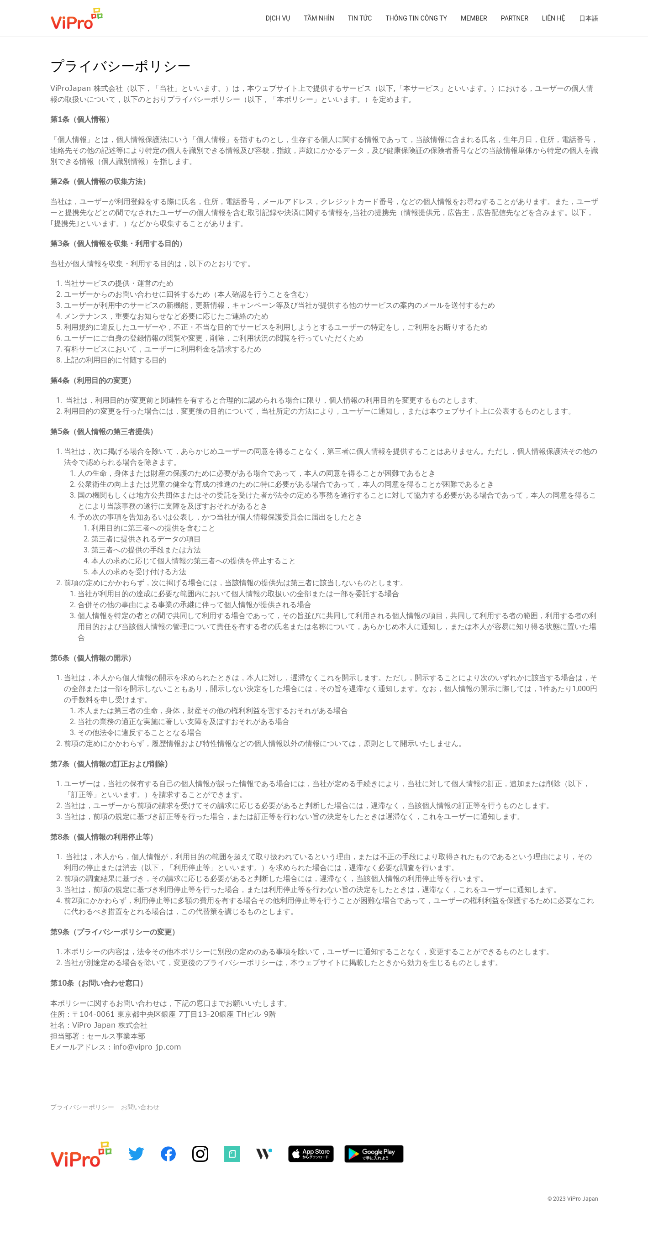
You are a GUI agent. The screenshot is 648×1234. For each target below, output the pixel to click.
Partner (514, 18)
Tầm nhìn (319, 18)
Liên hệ (553, 18)
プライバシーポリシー (82, 1105)
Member (474, 18)
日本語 (588, 18)
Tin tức (360, 18)
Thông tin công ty (416, 18)
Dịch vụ (278, 18)
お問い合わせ (140, 1105)
